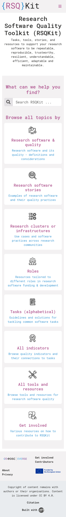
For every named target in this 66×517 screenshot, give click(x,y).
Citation (33, 502)
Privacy (7, 474)
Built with (33, 510)
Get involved (44, 457)
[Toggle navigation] (60, 6)
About (6, 470)
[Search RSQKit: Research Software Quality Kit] (37, 102)
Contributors (44, 461)
